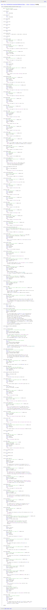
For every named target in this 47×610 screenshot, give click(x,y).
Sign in (45, 1)
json (45, 608)
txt (43, 608)
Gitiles (5, 608)
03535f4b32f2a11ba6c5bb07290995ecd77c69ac (16, 4)
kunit (2, 4)
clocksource (32, 4)
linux (5, 4)
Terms (11, 608)
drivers (28, 4)
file (20, 6)
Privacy (8, 608)
